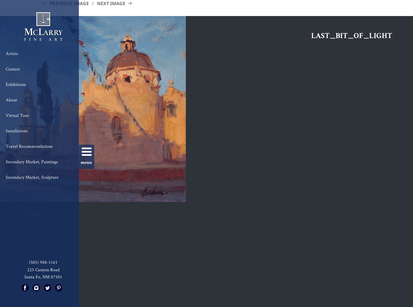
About (11, 100)
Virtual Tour (17, 115)
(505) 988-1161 (43, 262)
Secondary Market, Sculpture (32, 177)
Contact (13, 69)
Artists (12, 53)
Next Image (111, 3)
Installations (17, 131)
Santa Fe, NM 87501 (43, 277)
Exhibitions (16, 84)
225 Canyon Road (43, 270)
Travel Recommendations (29, 146)
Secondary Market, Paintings (32, 162)
